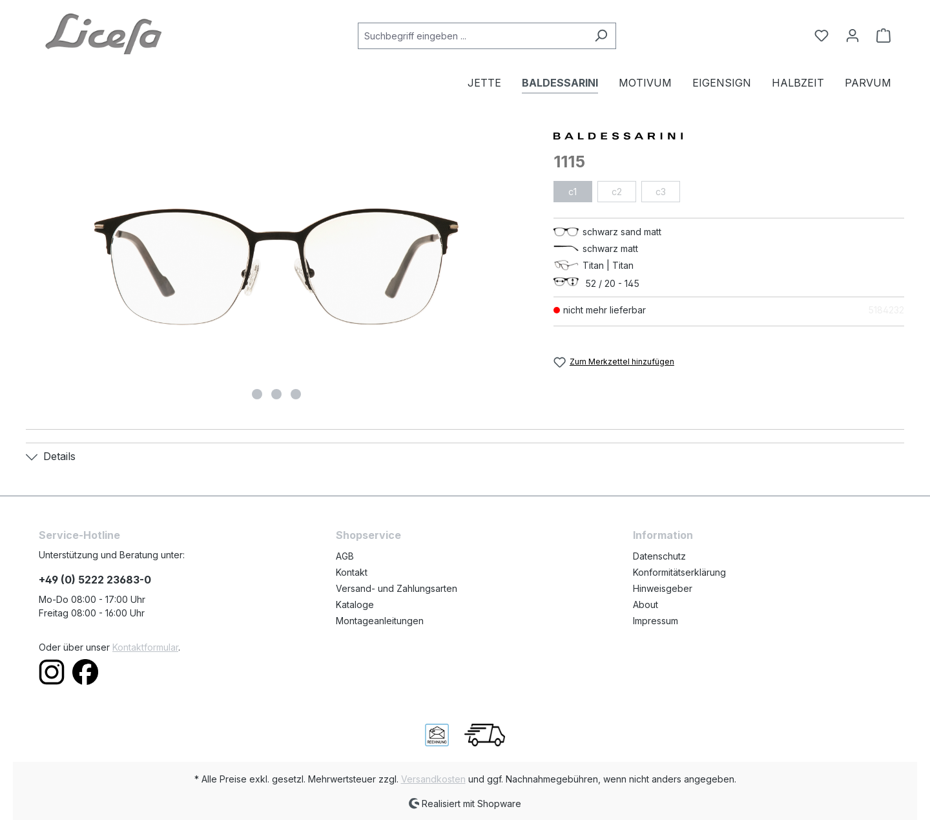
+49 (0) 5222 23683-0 (95, 579)
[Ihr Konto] (852, 35)
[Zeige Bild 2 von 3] (276, 394)
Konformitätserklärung (679, 572)
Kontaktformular (145, 647)
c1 (572, 191)
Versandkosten (433, 778)
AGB (345, 556)
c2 (617, 191)
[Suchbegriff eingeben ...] (472, 36)
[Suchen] (601, 36)
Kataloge (355, 604)
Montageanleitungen (380, 620)
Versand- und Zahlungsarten (396, 588)
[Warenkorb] (879, 35)
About (645, 604)
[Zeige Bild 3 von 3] (296, 394)
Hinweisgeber (662, 588)
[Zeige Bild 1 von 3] (257, 394)
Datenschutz (659, 556)
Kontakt (351, 572)
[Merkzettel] (821, 35)
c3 (661, 191)
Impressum (655, 620)
